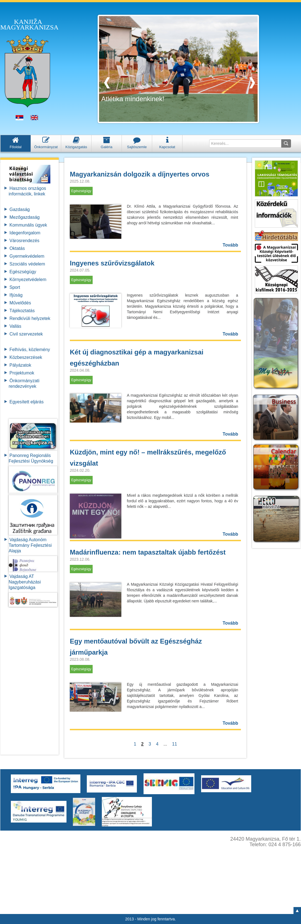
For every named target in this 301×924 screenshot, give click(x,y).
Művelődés (20, 302)
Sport (14, 287)
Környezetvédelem (27, 279)
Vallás (15, 326)
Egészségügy (22, 271)
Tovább (230, 245)
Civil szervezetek (26, 334)
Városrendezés (24, 240)
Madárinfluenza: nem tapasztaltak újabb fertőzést (148, 552)
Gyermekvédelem (26, 256)
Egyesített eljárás (26, 401)
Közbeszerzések (25, 357)
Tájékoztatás (22, 310)
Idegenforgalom (24, 232)
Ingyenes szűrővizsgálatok (112, 263)
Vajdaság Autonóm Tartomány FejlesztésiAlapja (30, 545)
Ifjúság (16, 295)
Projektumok (21, 373)
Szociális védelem (27, 264)
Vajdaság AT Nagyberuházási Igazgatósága (25, 582)
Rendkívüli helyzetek (29, 318)
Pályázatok (20, 365)
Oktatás (17, 248)
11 (175, 744)
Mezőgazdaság (24, 217)
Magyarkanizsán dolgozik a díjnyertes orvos (139, 174)
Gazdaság (19, 209)
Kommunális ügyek (28, 225)
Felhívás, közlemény (29, 349)
